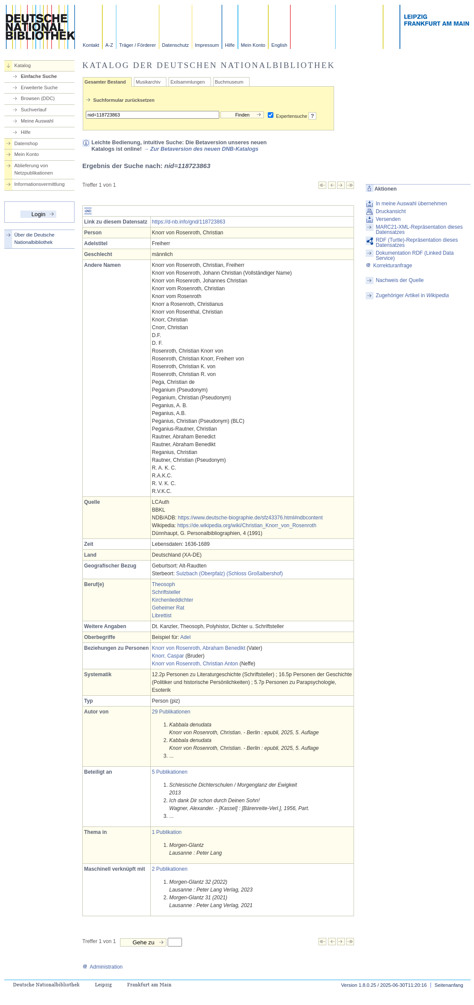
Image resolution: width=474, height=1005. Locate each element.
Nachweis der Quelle (400, 280)
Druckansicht (391, 211)
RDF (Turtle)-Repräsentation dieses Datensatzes (417, 242)
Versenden (388, 219)
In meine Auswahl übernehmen (411, 204)
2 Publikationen (170, 869)
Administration (102, 967)
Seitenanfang (449, 985)
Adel (185, 637)
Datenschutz (175, 45)
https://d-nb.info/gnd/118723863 (188, 222)
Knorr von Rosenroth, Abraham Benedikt (198, 648)
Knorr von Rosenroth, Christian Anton (195, 664)
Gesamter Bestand (105, 81)
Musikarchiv (148, 81)
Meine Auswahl (37, 120)
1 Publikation (167, 832)
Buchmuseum (229, 81)
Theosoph (163, 584)
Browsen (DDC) (38, 98)
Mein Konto (253, 45)
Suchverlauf (33, 109)
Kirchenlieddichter (172, 600)
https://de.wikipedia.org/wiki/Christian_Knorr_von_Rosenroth (246, 525)
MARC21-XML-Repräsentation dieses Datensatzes (419, 229)
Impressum (207, 45)
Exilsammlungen (187, 81)
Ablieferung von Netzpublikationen (33, 169)
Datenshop (26, 143)
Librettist (162, 616)
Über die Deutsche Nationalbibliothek (34, 238)
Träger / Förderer (137, 45)
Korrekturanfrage (389, 266)
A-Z (109, 45)
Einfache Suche (39, 76)
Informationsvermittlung (39, 184)
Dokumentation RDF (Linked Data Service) (415, 255)
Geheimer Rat (168, 608)
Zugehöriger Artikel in (412, 295)
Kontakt (91, 45)
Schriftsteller (166, 592)
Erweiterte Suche (39, 87)
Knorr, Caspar (168, 656)
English (279, 45)
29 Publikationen (171, 712)
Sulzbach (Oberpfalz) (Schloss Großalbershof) (229, 574)
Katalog (22, 65)
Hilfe (229, 45)
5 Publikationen (170, 772)
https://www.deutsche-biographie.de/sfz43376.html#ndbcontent (250, 518)
